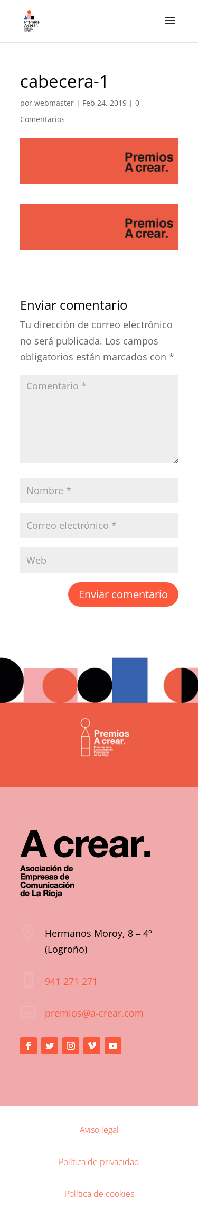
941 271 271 (71, 981)
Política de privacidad (99, 1162)
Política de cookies (99, 1194)
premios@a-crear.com (94, 1013)
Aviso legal (99, 1130)
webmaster (54, 103)
